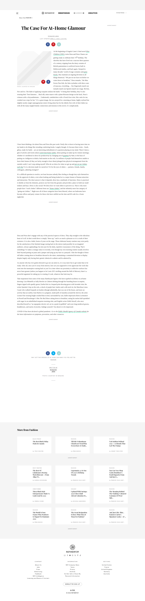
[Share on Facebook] (48, 44)
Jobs (38, 567)
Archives (72, 571)
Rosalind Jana (53, 36)
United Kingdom (106, 569)
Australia (107, 574)
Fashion (53, 359)
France (107, 567)
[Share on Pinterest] (53, 44)
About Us (38, 565)
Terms (72, 567)
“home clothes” (54, 188)
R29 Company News (72, 565)
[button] (118, 15)
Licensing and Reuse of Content (38, 578)
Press (38, 569)
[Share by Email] (59, 44)
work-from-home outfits (47, 153)
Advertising (38, 571)
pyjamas (66, 156)
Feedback (38, 574)
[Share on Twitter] (53, 353)
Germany (107, 571)
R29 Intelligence (38, 576)
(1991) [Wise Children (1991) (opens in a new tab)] (62, 54)
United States (107, 565)
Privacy (72, 569)
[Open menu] (17, 12)
